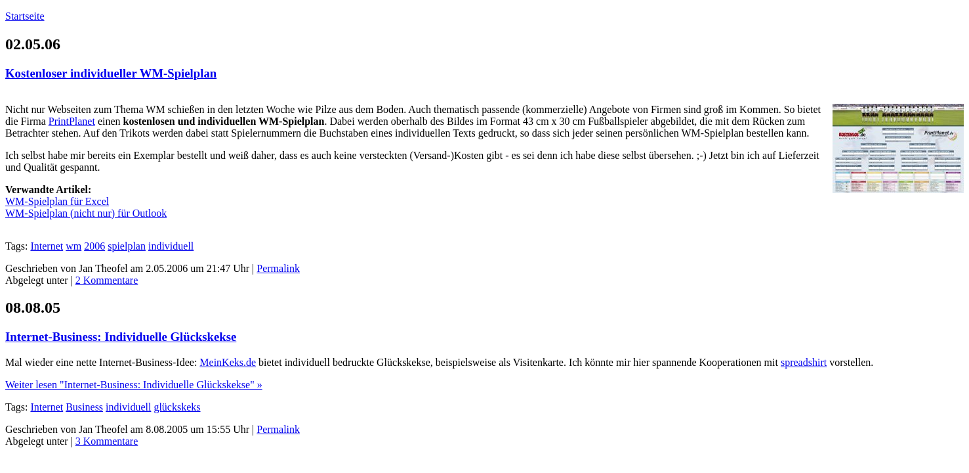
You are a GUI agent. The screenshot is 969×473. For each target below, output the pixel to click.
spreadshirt (804, 362)
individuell (171, 246)
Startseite (25, 16)
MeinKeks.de (227, 362)
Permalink (278, 268)
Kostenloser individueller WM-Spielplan (110, 73)
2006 (94, 246)
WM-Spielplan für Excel (57, 201)
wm (73, 246)
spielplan (127, 246)
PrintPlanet (72, 121)
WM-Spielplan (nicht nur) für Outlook (86, 213)
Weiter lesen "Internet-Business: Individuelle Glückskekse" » (133, 384)
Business (84, 407)
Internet (46, 246)
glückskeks (177, 407)
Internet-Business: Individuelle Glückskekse (120, 337)
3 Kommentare (106, 441)
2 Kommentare (106, 280)
